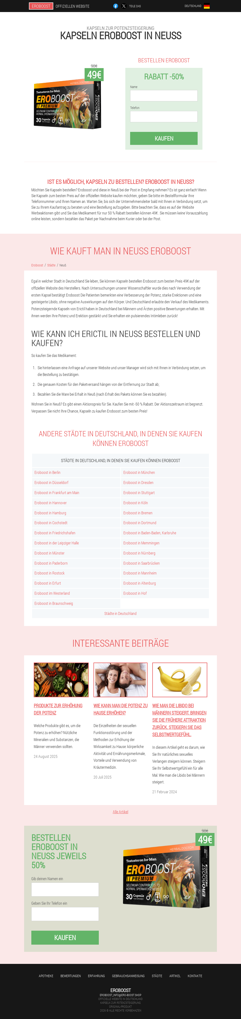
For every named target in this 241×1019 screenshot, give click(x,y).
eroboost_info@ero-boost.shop (120, 995)
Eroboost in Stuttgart (139, 492)
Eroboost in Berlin (47, 472)
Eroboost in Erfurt (47, 583)
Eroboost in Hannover (50, 502)
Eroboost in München (139, 472)
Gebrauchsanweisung (128, 976)
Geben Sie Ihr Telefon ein (49, 903)
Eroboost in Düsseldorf (51, 482)
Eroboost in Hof (135, 593)
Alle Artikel (120, 811)
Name (133, 87)
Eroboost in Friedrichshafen (54, 532)
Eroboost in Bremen (138, 512)
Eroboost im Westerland (52, 593)
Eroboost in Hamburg (50, 512)
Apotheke (46, 976)
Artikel (175, 976)
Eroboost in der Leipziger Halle (56, 542)
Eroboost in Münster (49, 552)
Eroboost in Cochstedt (50, 522)
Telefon (135, 108)
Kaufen (164, 138)
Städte (157, 976)
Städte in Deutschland (120, 613)
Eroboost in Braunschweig (53, 603)
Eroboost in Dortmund (139, 522)
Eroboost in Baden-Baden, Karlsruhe (149, 532)
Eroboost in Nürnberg (139, 552)
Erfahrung (96, 976)
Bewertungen (70, 976)
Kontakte (195, 976)
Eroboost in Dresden (138, 482)
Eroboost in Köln (135, 502)
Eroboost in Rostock (49, 572)
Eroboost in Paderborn (51, 563)
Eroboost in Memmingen (141, 542)
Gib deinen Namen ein (47, 879)
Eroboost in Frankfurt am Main (56, 492)
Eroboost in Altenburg (139, 583)
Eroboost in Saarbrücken (141, 563)
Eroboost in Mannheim (140, 572)
